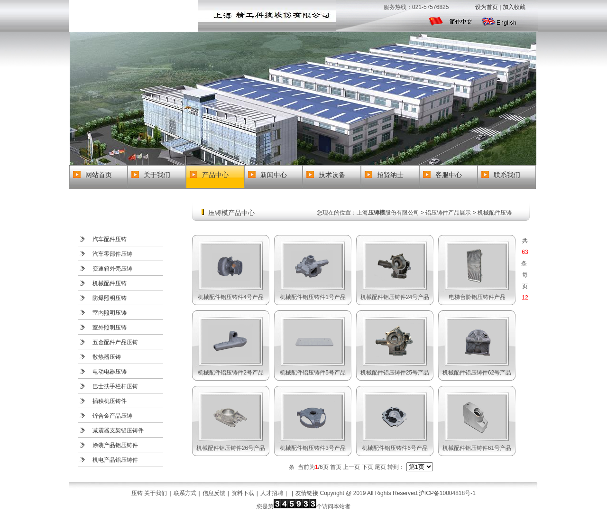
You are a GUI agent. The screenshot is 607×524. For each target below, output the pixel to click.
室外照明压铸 (109, 327)
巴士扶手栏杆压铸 (115, 386)
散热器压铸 (106, 357)
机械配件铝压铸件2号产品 (231, 372)
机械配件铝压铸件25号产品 (394, 372)
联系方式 (185, 493)
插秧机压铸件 (109, 401)
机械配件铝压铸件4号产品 (231, 297)
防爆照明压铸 (109, 298)
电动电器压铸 (109, 371)
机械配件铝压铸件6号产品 (395, 448)
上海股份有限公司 (388, 212)
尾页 (380, 467)
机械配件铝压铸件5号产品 (313, 372)
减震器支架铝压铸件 (118, 430)
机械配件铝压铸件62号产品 (476, 372)
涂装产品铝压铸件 (115, 445)
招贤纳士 (390, 174)
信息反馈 (213, 493)
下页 (367, 467)
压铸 (137, 493)
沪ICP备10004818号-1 (447, 493)
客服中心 (448, 174)
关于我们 (157, 174)
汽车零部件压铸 (112, 254)
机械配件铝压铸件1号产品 (313, 297)
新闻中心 (273, 174)
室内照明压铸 (109, 312)
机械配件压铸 (109, 283)
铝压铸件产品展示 (448, 212)
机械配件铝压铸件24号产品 (394, 297)
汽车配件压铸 (109, 239)
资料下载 (242, 493)
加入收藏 (514, 7)
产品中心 (215, 174)
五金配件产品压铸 (115, 342)
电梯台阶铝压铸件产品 (477, 297)
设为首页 (486, 7)
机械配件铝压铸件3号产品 (313, 448)
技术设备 (332, 174)
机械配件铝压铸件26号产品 (230, 448)
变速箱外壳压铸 (112, 268)
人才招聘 (271, 493)
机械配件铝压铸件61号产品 (476, 448)
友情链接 (306, 493)
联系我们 (507, 174)
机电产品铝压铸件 (115, 460)
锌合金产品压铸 (112, 415)
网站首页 (98, 174)
